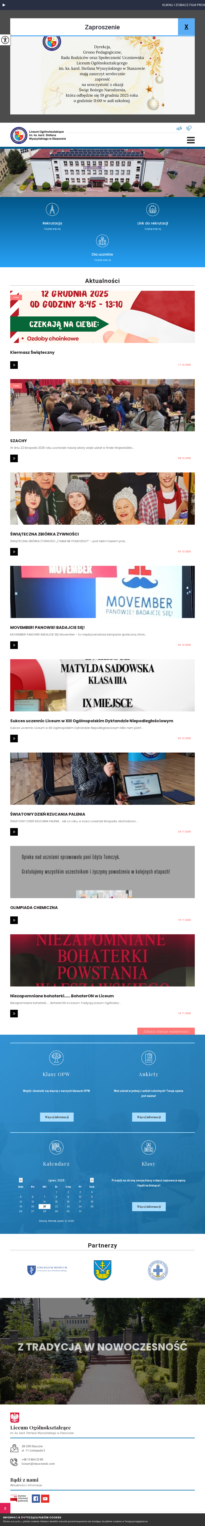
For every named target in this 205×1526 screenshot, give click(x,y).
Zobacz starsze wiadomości (166, 1031)
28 (44, 1211)
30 (68, 1211)
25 (91, 1206)
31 (80, 1211)
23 (68, 1206)
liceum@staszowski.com (179, 128)
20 (32, 1206)
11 (92, 1197)
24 (80, 1206)
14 (44, 1201)
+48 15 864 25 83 (189, 128)
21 (44, 1206)
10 (80, 1197)
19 (21, 1206)
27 (32, 1211)
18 (92, 1201)
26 (20, 1211)
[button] (4, 5)
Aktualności (102, 280)
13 (33, 1201)
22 (56, 1206)
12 (21, 1201)
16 (68, 1201)
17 (80, 1201)
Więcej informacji (57, 1117)
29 (56, 1211)
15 (56, 1201)
